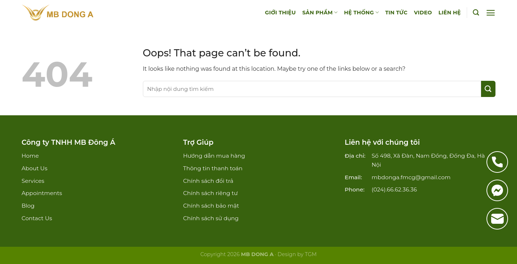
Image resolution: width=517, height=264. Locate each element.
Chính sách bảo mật (211, 205)
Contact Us (37, 218)
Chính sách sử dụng (211, 218)
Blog (28, 205)
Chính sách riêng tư (210, 193)
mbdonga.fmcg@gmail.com (411, 177)
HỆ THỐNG (361, 12)
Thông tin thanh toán (212, 168)
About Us (34, 168)
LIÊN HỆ (449, 12)
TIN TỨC (396, 12)
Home (30, 155)
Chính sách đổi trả (208, 180)
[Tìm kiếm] (476, 12)
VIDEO (423, 12)
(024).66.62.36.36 (394, 189)
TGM (311, 254)
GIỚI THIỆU (280, 12)
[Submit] (488, 89)
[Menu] (490, 12)
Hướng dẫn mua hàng (214, 155)
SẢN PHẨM (319, 12)
